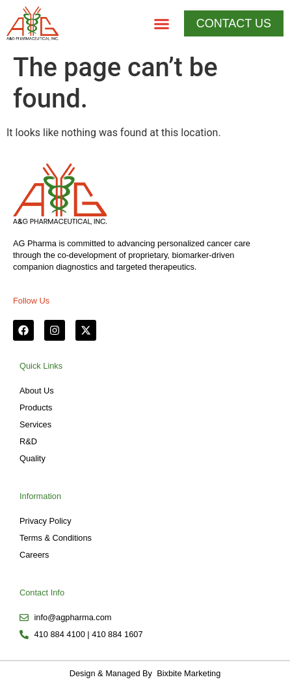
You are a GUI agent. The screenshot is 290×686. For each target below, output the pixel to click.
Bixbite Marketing (188, 673)
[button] (162, 23)
